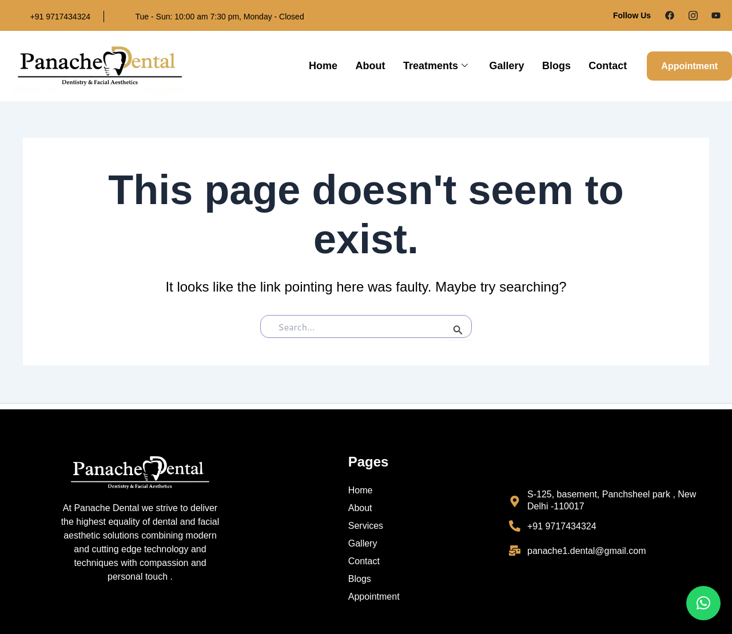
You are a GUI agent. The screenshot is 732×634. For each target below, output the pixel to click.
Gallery (508, 65)
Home (327, 65)
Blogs (557, 65)
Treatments (437, 66)
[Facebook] (669, 15)
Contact (607, 65)
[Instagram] (693, 15)
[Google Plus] (716, 15)
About (373, 65)
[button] (703, 603)
